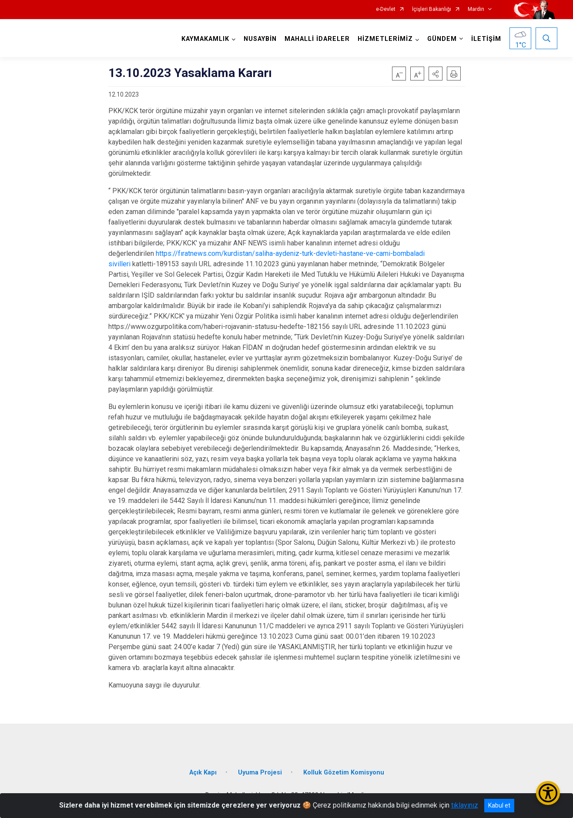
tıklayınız (464, 805)
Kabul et (499, 805)
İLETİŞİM (486, 39)
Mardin (476, 9)
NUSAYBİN (260, 39)
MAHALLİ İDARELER (317, 39)
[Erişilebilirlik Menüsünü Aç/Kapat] (548, 793)
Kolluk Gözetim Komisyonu (343, 772)
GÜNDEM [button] (442, 39)
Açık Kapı (203, 772)
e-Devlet (385, 9)
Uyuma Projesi (260, 772)
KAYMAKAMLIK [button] (205, 39)
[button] (435, 73)
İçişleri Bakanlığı (431, 9)
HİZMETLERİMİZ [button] (385, 39)
